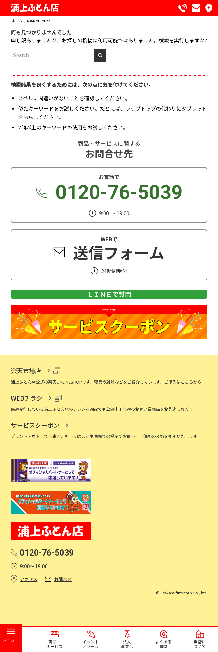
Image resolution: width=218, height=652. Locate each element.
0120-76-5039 (118, 193)
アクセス (28, 605)
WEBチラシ (26, 423)
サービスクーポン (35, 451)
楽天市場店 (26, 396)
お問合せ (63, 605)
